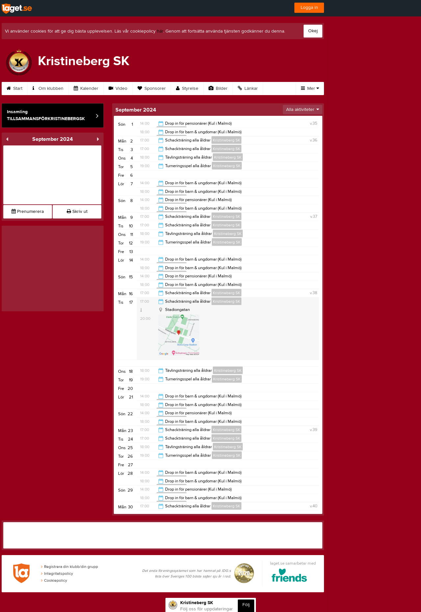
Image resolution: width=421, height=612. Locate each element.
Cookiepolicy (54, 580)
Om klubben (48, 88)
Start (14, 88)
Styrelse (187, 88)
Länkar (248, 88)
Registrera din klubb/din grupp (69, 566)
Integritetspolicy (57, 573)
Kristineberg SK (226, 140)
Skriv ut (77, 212)
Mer (310, 88)
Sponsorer (151, 88)
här (160, 31)
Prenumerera (28, 212)
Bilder (218, 88)
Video (118, 88)
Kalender (86, 88)
